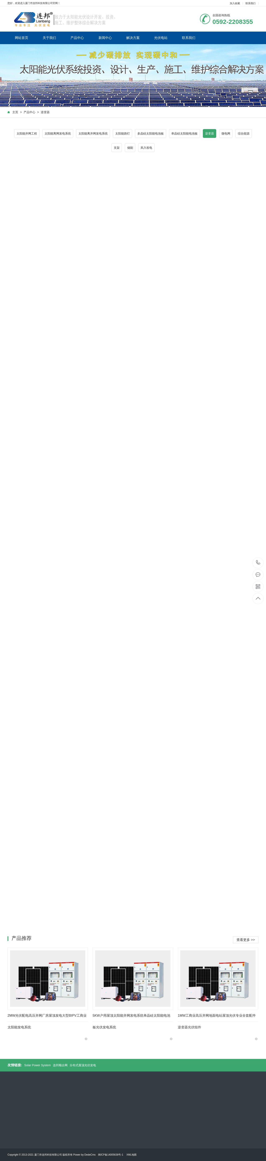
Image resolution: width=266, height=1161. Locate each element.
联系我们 (251, 3)
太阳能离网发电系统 (58, 133)
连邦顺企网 (60, 1065)
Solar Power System (37, 1065)
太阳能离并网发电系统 (93, 133)
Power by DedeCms (84, 1154)
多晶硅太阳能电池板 (150, 133)
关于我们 (49, 38)
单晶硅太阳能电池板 (184, 133)
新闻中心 (105, 38)
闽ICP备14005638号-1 (110, 1154)
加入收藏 (235, 3)
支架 (117, 147)
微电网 (225, 133)
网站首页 (21, 38)
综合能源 (243, 133)
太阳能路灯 (122, 133)
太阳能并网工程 (27, 133)
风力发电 (146, 147)
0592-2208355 (258, 562)
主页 (15, 112)
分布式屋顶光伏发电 (83, 1065)
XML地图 (131, 1154)
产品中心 (77, 38)
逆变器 (45, 112)
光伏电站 (161, 38)
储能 (130, 147)
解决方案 (133, 38)
